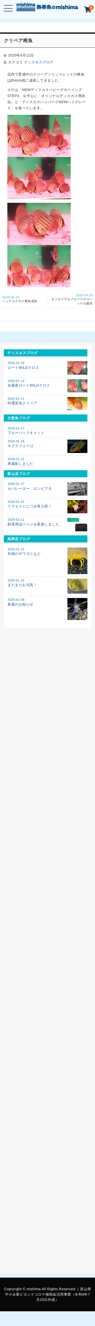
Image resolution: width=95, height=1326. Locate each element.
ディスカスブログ (38, 62)
